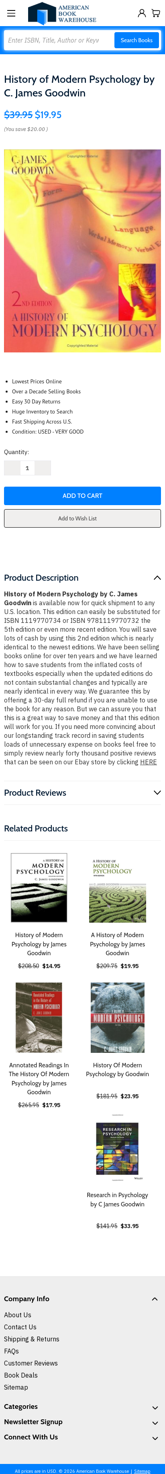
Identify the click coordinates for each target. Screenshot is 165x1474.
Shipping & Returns (31, 1339)
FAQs (11, 1351)
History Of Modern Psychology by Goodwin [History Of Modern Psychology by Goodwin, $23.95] (117, 1070)
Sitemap (16, 1387)
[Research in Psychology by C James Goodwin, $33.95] (118, 1148)
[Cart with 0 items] (156, 13)
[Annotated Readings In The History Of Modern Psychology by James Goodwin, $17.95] (39, 1018)
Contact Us (20, 1327)
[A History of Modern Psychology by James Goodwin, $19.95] (118, 888)
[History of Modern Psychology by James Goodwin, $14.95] (39, 888)
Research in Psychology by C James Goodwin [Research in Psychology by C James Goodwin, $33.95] (117, 1199)
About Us (17, 1315)
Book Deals (21, 1375)
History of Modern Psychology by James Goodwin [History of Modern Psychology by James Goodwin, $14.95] (39, 944)
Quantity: (16, 452)
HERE (148, 762)
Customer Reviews (31, 1363)
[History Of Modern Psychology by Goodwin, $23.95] (118, 1018)
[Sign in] (142, 13)
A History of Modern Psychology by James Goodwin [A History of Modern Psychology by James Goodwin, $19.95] (117, 944)
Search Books (137, 40)
